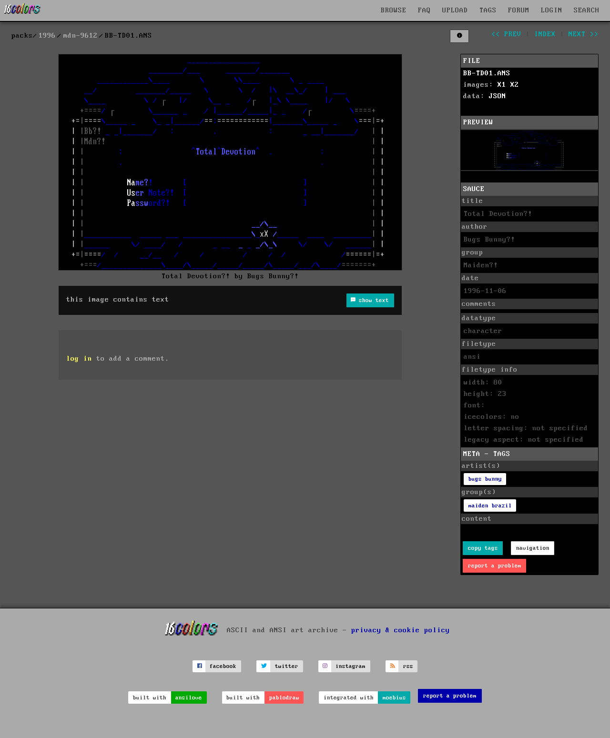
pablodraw (284, 698)
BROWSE (394, 10)
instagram (351, 666)
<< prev (506, 34)
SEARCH (587, 10)
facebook (223, 666)
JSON (497, 96)
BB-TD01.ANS (486, 73)
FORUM (518, 10)
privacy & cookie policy (400, 630)
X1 (502, 85)
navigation (532, 548)
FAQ (424, 10)
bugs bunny (485, 479)
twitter (286, 666)
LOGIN (551, 10)
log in (79, 359)
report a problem (494, 566)
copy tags (483, 548)
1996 (47, 36)
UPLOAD (455, 10)
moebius (394, 698)
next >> (584, 34)
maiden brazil (490, 506)
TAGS (488, 10)
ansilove (188, 698)
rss (408, 666)
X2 (514, 85)
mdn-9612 (80, 36)
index (545, 34)
